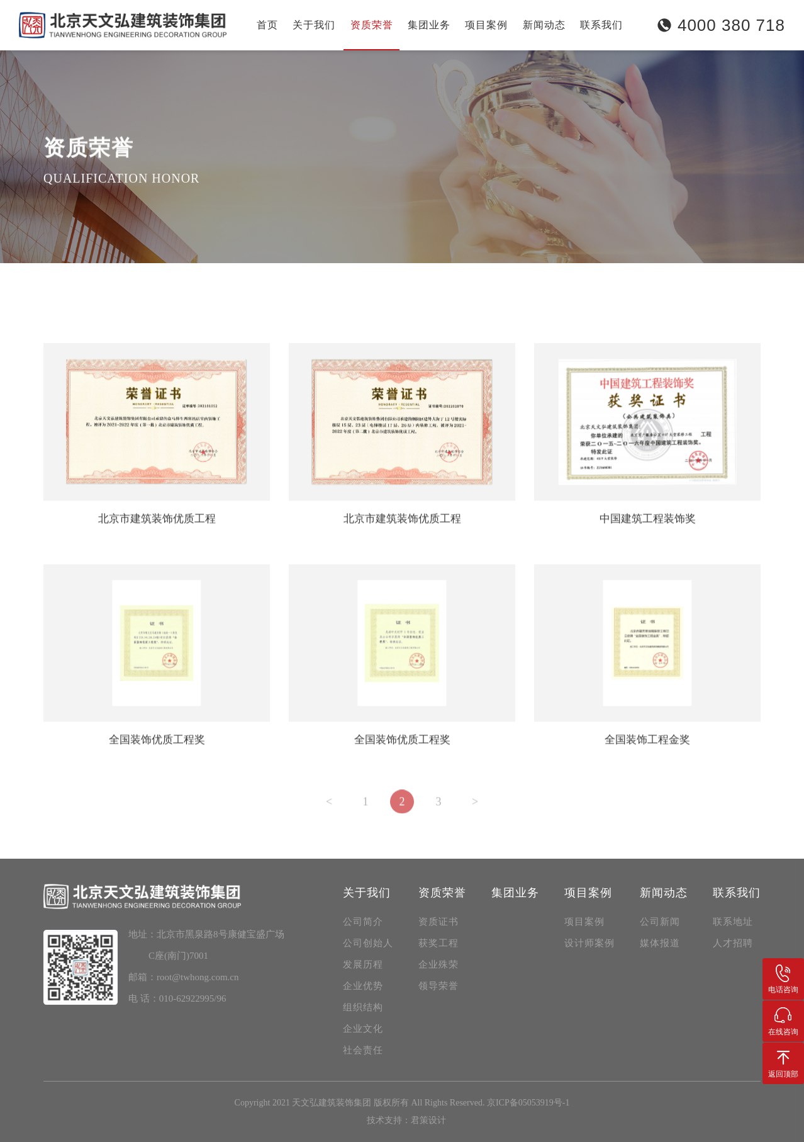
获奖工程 (134, 283)
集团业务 (429, 25)
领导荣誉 (275, 283)
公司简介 (363, 922)
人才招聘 (733, 943)
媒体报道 (660, 943)
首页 (267, 25)
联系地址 (733, 922)
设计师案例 (589, 943)
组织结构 (363, 1007)
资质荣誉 (371, 25)
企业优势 (363, 986)
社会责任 (363, 1050)
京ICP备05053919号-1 (528, 1102)
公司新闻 (660, 922)
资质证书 (63, 283)
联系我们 (601, 25)
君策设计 (428, 1120)
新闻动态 (544, 25)
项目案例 (486, 25)
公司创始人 (368, 943)
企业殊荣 (204, 283)
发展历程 (363, 964)
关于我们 (314, 25)
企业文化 (363, 1029)
